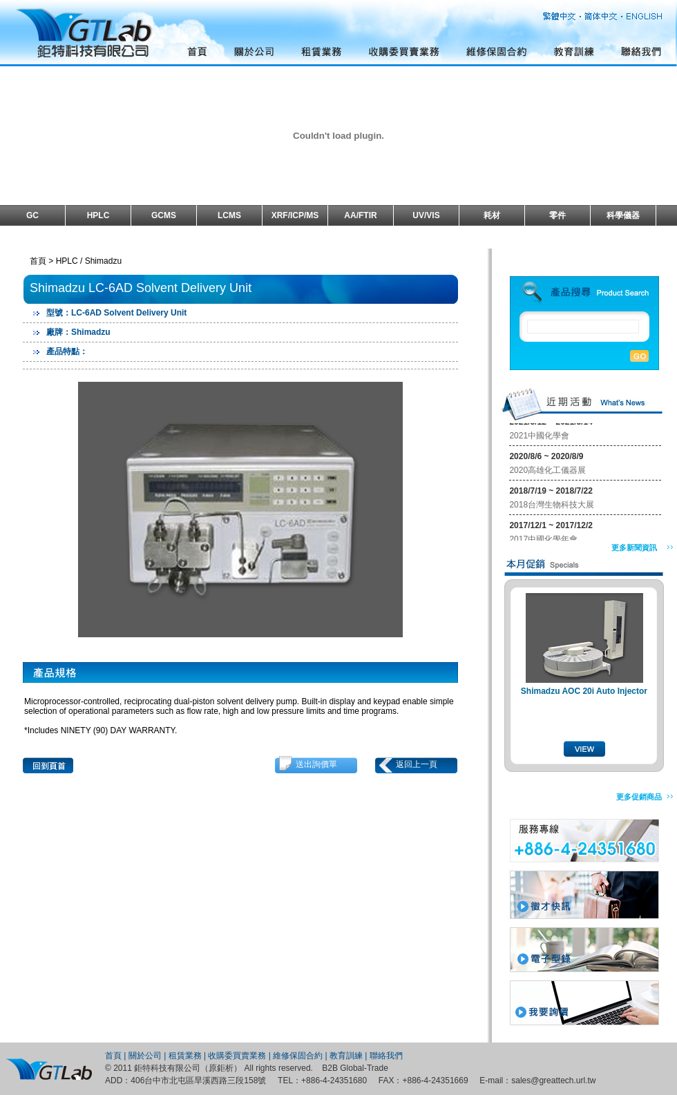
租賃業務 (185, 1055)
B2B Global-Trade (355, 1068)
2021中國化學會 (539, 437)
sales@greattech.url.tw (553, 1080)
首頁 (113, 1055)
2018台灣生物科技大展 (551, 506)
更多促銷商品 (639, 797)
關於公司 (145, 1055)
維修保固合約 (298, 1055)
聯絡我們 (386, 1055)
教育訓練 (346, 1055)
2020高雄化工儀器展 (547, 471)
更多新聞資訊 (634, 547)
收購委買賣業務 (237, 1055)
